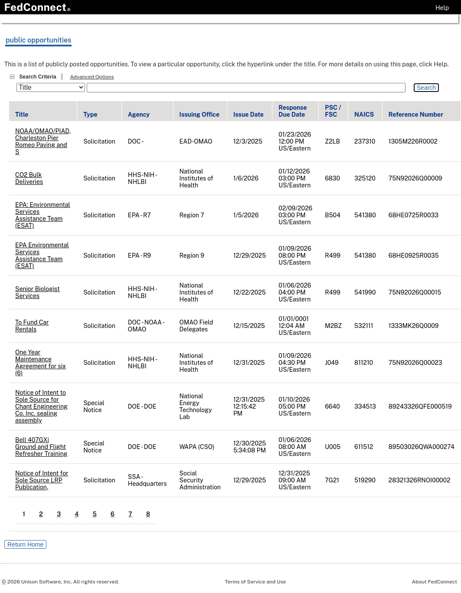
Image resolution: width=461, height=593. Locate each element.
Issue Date (248, 114)
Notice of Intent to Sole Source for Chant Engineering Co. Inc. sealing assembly (41, 406)
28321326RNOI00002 (420, 480)
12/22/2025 (249, 292)
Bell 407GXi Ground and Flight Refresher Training (41, 446)
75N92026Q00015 (415, 292)
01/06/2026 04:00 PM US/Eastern (294, 292)
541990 (365, 292)
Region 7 (192, 215)
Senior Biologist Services (37, 292)
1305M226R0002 (413, 141)
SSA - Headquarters (147, 480)
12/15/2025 (249, 325)
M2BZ (333, 325)
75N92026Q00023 (415, 362)
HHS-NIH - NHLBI (142, 178)
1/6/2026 (245, 178)
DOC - (136, 141)
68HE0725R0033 (413, 215)
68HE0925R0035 (414, 255)
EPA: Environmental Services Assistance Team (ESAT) (42, 215)
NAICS (364, 114)
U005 (332, 446)
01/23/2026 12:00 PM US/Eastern (294, 141)
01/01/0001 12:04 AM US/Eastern (294, 325)
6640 (332, 406)
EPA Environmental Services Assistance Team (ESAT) (42, 255)
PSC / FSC (333, 111)
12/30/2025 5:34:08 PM (249, 447)
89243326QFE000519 (420, 406)
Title (21, 114)
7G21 (332, 480)
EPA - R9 (139, 255)
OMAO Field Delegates (196, 326)
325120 (365, 178)
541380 (365, 215)
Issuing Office (199, 114)
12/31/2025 (249, 362)
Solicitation (99, 141)
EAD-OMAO (196, 141)
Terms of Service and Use (255, 582)
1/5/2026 (245, 215)
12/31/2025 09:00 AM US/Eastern (294, 480)
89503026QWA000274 (421, 446)
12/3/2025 (247, 141)
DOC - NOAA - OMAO (146, 326)
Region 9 (192, 255)
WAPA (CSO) (197, 446)
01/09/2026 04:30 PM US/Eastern (294, 362)
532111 (363, 325)
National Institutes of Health (196, 178)
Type (90, 114)
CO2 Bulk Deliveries (29, 178)
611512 (363, 446)
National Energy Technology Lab (196, 406)
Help (442, 7)
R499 (332, 255)
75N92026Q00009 (415, 178)
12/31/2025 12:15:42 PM (249, 406)
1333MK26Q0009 (414, 325)
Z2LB (332, 141)
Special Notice (94, 406)
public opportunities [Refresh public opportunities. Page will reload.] (38, 40)
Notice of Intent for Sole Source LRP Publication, (42, 480)
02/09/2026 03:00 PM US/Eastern (295, 215)
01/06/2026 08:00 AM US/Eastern (294, 446)
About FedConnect (434, 582)
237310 (364, 141)
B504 (332, 215)
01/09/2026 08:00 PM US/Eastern (294, 255)
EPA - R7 (139, 215)
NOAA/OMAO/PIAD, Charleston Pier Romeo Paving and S (43, 141)
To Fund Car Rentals (32, 326)
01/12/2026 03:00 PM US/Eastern (294, 178)
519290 (365, 480)
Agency (139, 114)
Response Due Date (292, 111)
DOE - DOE (142, 406)
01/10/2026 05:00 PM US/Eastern (294, 406)
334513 (365, 406)
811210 (363, 362)
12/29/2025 (249, 255)
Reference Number (416, 114)
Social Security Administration (200, 480)
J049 (332, 362)
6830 (332, 178)
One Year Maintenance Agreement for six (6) (40, 363)
